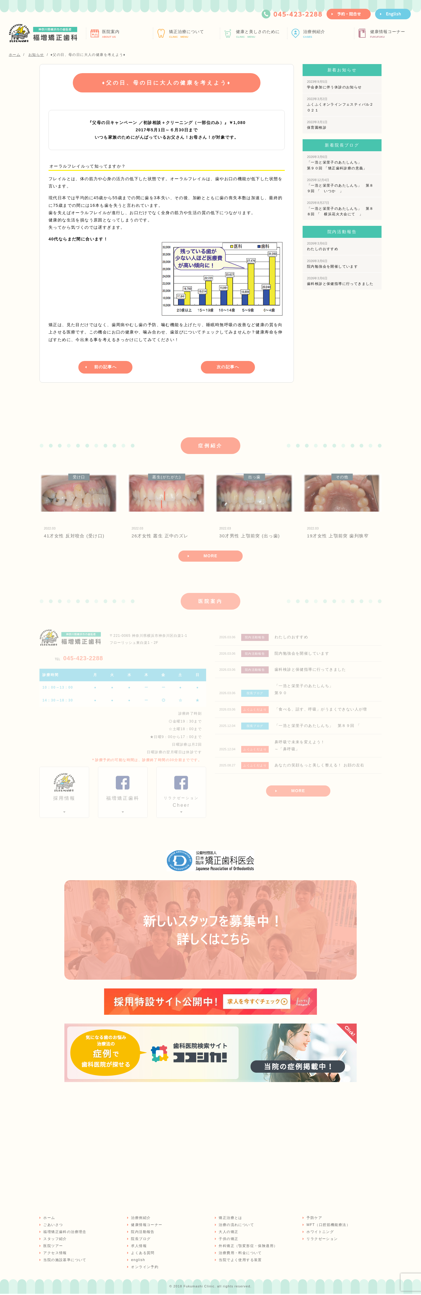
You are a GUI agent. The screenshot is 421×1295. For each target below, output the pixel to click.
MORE (210, 556)
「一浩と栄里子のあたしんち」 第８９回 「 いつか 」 (340, 185)
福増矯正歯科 (122, 799)
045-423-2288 (79, 659)
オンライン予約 (144, 1268)
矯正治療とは (230, 1219)
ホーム (49, 1219)
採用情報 (64, 799)
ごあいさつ (53, 1226)
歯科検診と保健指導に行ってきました (340, 281)
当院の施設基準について (64, 1261)
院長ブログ (140, 1240)
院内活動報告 (142, 1233)
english (138, 1261)
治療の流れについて (236, 1226)
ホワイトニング (320, 1233)
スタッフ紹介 (54, 1240)
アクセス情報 (54, 1254)
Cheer (181, 802)
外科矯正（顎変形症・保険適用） (247, 1247)
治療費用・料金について (239, 1254)
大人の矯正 (228, 1233)
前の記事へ (105, 366)
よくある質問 (142, 1254)
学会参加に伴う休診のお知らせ (334, 84)
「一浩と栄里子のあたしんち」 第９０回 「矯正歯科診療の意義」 (337, 162)
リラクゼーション (321, 1240)
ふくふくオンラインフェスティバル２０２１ (340, 104)
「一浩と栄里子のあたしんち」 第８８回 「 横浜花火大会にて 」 (340, 208)
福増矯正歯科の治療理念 (64, 1233)
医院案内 (126, 34)
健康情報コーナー (395, 34)
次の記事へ (228, 366)
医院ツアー (53, 1247)
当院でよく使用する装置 (239, 1261)
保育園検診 (317, 125)
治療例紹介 (328, 34)
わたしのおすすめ (322, 246)
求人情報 (138, 1247)
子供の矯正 (228, 1240)
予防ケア (314, 1219)
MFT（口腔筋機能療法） (328, 1226)
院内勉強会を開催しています (332, 264)
